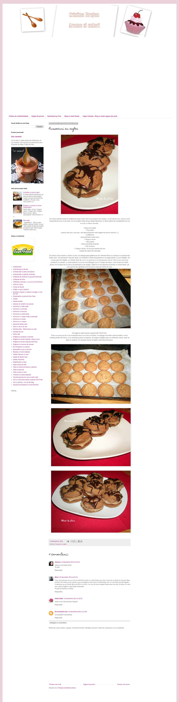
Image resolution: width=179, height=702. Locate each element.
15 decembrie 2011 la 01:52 (73, 598)
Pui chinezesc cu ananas (21, 347)
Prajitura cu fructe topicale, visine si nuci (26, 339)
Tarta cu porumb (18, 370)
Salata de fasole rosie (20, 357)
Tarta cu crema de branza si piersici (25, 367)
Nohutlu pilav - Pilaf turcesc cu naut (24, 329)
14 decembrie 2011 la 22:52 (70, 562)
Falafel (15, 299)
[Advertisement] (32, 54)
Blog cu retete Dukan (72, 116)
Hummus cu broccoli (20, 311)
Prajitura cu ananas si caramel (23, 337)
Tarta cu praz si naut (19, 372)
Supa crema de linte (19, 364)
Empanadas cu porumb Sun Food (24, 296)
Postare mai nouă (55, 684)
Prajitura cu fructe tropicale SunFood (25, 342)
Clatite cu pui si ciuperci (21, 289)
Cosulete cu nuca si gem (31, 192)
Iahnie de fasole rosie (20, 324)
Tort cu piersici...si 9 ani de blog (23, 382)
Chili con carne (18, 284)
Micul (72, 219)
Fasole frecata (17, 301)
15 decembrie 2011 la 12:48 (77, 612)
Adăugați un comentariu (58, 623)
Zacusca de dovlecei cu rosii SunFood (25, 385)
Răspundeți (58, 570)
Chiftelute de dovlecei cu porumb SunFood (27, 277)
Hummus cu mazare (19, 321)
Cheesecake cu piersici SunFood (24, 274)
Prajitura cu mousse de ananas (23, 344)
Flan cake (26, 220)
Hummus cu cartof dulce (21, 314)
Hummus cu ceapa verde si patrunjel (25, 316)
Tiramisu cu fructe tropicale (22, 375)
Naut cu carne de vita (20, 327)
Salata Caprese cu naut (21, 354)
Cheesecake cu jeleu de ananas (23, 272)
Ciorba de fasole (18, 287)
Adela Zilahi (59, 598)
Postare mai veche (123, 684)
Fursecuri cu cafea (60, 544)
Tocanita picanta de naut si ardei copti (25, 377)
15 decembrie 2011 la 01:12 (68, 577)
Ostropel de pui (18, 332)
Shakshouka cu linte (19, 362)
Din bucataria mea (61, 612)
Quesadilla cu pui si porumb (22, 349)
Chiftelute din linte (19, 279)
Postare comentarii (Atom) (67, 688)
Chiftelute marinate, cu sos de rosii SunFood (27, 282)
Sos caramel (16, 137)
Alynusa (58, 562)
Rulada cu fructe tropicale (21, 352)
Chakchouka (17, 267)
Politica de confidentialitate (18, 116)
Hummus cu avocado (20, 309)
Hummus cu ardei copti (20, 306)
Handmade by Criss (54, 116)
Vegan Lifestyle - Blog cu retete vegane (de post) (100, 116)
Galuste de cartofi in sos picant (23, 304)
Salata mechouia (18, 359)
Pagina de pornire (37, 116)
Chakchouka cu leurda (20, 269)
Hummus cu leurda (19, 319)
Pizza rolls (16, 334)
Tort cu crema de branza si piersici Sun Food (28, 380)
